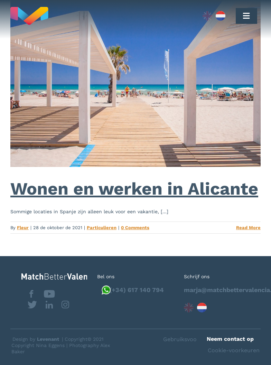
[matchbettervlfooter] (54, 276)
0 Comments (135, 227)
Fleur (23, 227)
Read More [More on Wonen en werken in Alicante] (248, 227)
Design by (35, 339)
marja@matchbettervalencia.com (222, 289)
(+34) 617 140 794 (136, 289)
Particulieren (101, 227)
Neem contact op (230, 339)
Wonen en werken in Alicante (134, 188)
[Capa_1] (82, 16)
